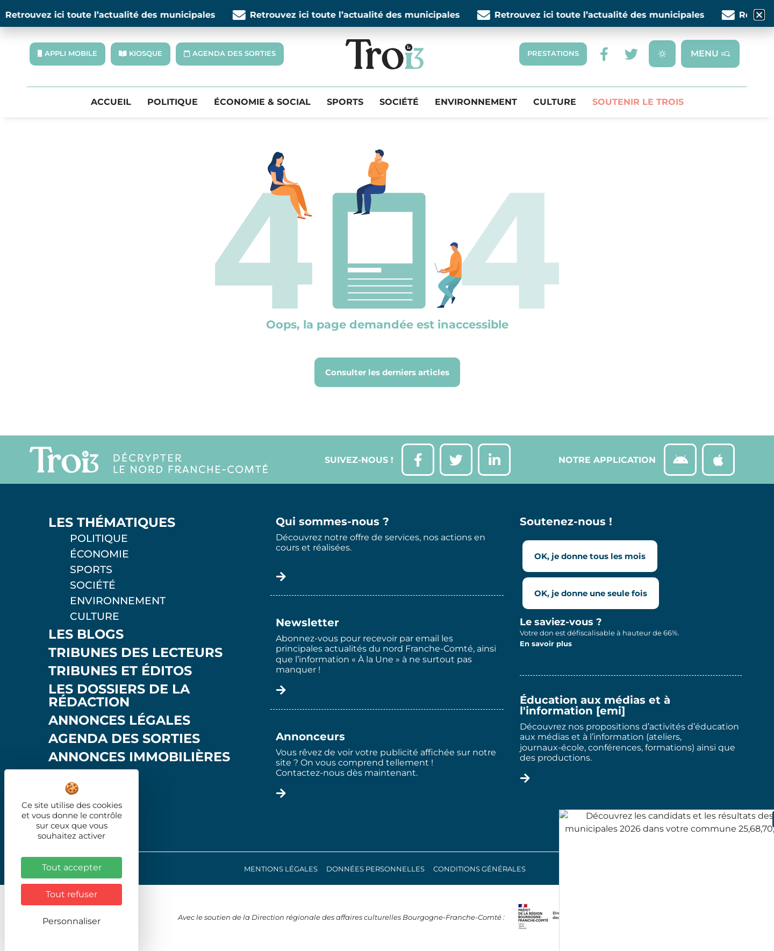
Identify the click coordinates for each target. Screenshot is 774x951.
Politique (172, 102)
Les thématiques (111, 522)
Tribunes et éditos (120, 670)
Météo (72, 793)
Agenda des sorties (124, 738)
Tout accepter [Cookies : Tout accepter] (72, 867)
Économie (99, 553)
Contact (80, 811)
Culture (554, 102)
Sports (345, 102)
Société (399, 102)
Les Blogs (86, 634)
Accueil (111, 102)
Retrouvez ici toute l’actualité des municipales (117, 15)
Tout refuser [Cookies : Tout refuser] (71, 894)
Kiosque (79, 775)
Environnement (476, 102)
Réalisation (689, 869)
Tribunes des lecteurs (135, 652)
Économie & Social (262, 102)
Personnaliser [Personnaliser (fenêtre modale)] (71, 921)
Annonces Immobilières (139, 756)
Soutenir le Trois (638, 102)
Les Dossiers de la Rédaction (119, 696)
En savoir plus (546, 643)
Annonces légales (119, 720)
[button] (759, 15)
